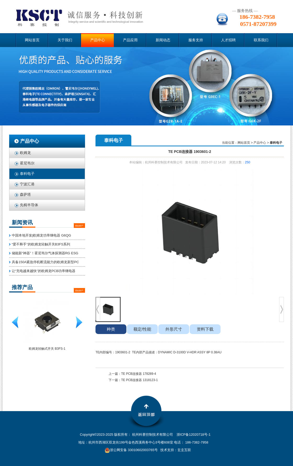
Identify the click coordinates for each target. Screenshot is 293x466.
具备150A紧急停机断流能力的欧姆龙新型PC (45, 262)
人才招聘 (228, 40)
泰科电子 (27, 174)
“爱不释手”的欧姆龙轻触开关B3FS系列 (41, 244)
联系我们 (261, 40)
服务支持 (195, 40)
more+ (79, 225)
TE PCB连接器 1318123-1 (139, 380)
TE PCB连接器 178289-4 (138, 374)
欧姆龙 (25, 153)
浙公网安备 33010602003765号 (131, 450)
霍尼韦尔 (27, 163)
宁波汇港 (27, 184)
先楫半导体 (29, 205)
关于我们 (65, 40)
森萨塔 (25, 195)
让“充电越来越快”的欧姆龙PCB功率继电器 (43, 271)
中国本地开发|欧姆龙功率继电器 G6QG (41, 235)
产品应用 (130, 40)
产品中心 (97, 40)
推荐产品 (22, 287)
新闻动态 (163, 40)
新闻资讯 (22, 222)
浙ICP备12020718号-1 (194, 434)
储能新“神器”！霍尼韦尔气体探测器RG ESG (45, 253)
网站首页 (32, 40)
